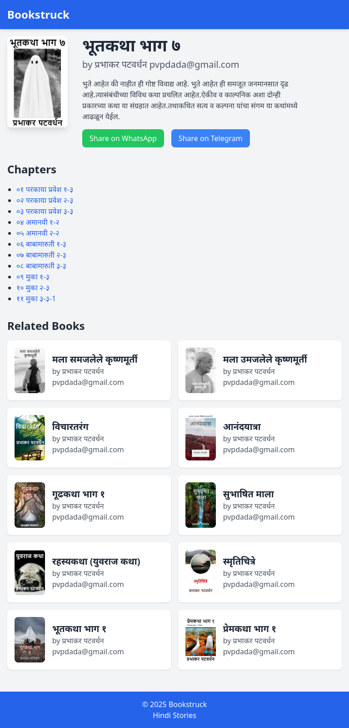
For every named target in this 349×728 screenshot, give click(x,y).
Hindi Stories (174, 715)
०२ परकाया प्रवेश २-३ (44, 200)
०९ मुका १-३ (33, 277)
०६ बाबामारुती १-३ (41, 244)
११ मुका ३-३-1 (36, 298)
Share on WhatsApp (123, 138)
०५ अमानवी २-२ (38, 233)
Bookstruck (38, 14)
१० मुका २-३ (33, 288)
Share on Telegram (211, 138)
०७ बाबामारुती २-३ (41, 255)
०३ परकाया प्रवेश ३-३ (44, 211)
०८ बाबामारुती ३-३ (41, 266)
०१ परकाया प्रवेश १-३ (44, 189)
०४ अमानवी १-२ (38, 222)
